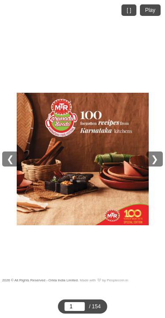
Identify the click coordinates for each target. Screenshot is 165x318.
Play (150, 10)
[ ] (129, 10)
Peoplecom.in (117, 280)
